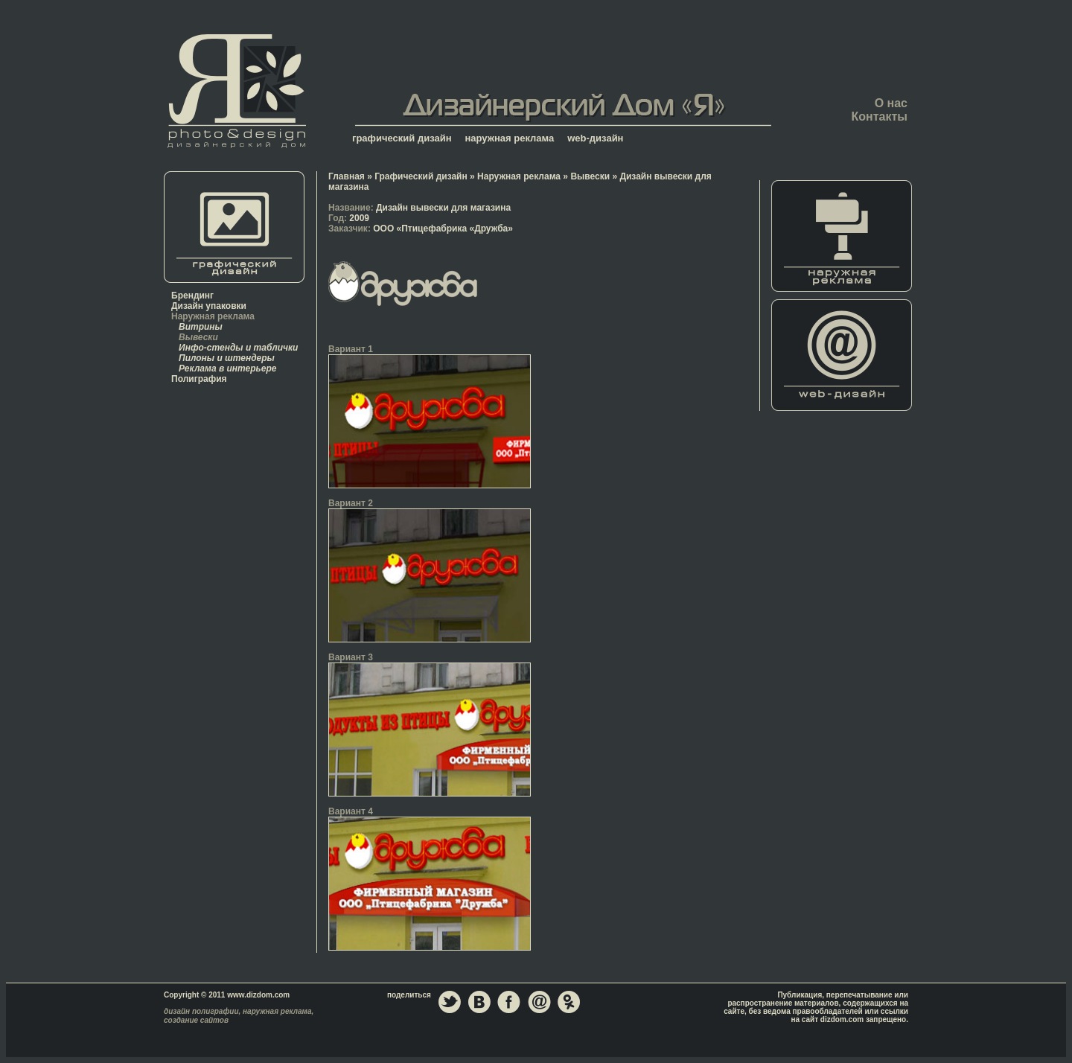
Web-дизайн (842, 355)
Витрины (201, 327)
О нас (891, 103)
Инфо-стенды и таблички (238, 347)
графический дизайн (402, 138)
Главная (236, 90)
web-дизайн (595, 138)
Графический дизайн (421, 176)
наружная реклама (510, 138)
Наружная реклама (213, 316)
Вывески (198, 337)
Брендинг (192, 295)
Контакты (879, 116)
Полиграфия (199, 379)
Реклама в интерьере (227, 368)
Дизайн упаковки (208, 306)
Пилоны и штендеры (227, 358)
